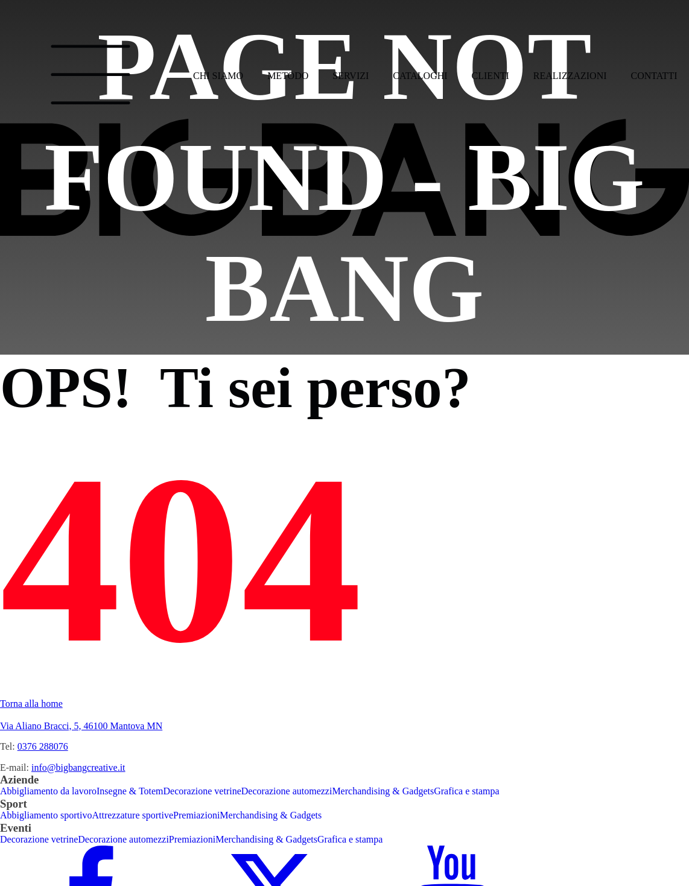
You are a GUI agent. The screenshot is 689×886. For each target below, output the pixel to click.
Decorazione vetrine (202, 791)
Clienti (490, 76)
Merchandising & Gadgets (383, 791)
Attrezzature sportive (132, 815)
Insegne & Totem (130, 791)
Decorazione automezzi (286, 791)
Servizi (350, 76)
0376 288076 (42, 746)
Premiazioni (196, 815)
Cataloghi (420, 76)
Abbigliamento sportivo (46, 815)
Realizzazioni (570, 76)
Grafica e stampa (466, 791)
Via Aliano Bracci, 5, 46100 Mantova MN (81, 726)
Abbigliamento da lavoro (48, 791)
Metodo (287, 76)
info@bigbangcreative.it (78, 767)
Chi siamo (218, 76)
